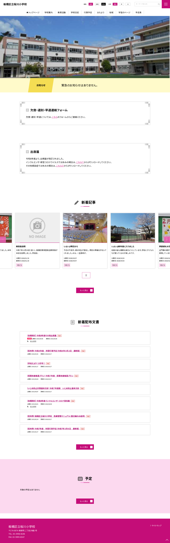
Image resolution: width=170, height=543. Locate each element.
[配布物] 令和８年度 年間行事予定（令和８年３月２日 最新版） (54, 350)
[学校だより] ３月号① (36, 363)
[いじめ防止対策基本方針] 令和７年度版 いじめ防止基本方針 (53, 388)
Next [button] (167, 239)
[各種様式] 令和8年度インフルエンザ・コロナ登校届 (48, 400)
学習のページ (124, 12)
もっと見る (84, 290)
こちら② (60, 165)
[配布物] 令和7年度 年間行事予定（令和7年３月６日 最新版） (53, 428)
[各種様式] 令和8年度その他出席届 (42, 335)
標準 (115, 4)
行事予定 (88, 12)
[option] (85, 47)
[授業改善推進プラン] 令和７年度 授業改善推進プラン (50, 375)
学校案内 (49, 12)
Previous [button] (3, 239)
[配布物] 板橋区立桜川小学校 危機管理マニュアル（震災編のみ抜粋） (56, 416)
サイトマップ (157, 525)
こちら (54, 116)
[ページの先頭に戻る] (167, 540)
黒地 (103, 4)
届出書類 (33, 341)
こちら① (80, 162)
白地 (97, 4)
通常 (90, 4)
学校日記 (75, 12)
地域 (111, 12)
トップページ (34, 12)
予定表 (138, 12)
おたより (100, 12)
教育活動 (62, 12)
